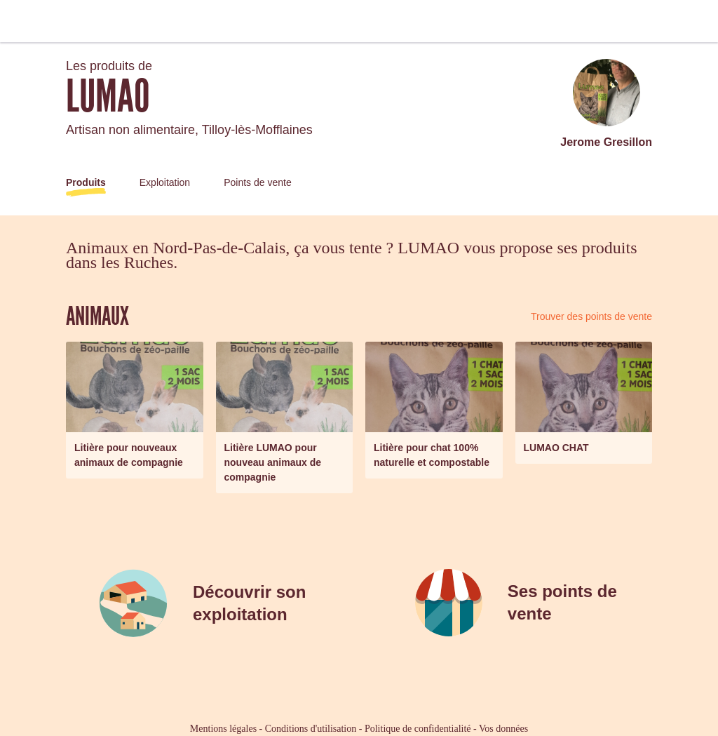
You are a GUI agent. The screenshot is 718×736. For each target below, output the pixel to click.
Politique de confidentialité (418, 728)
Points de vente (258, 182)
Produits (86, 182)
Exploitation (165, 182)
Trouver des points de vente (591, 316)
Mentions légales (223, 728)
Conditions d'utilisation (310, 728)
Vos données (503, 728)
